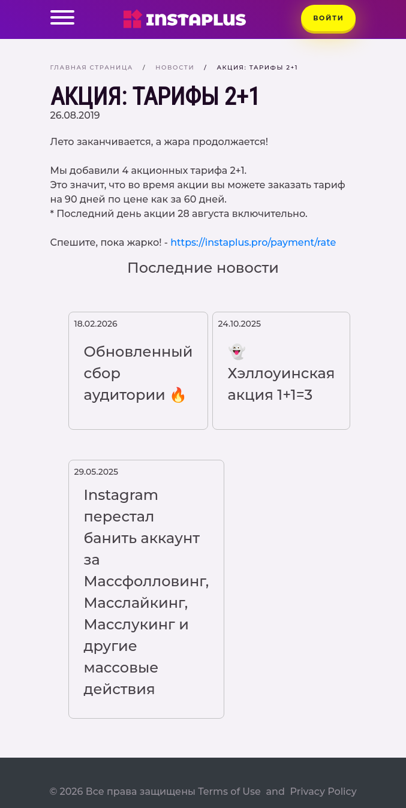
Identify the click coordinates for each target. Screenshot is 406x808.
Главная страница (92, 67)
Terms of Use (229, 791)
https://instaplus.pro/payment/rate (253, 242)
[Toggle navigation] (62, 19)
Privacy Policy (323, 791)
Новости (174, 67)
